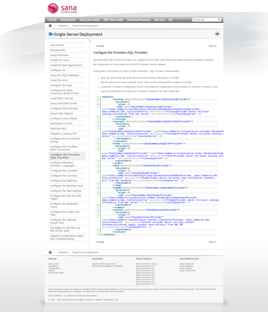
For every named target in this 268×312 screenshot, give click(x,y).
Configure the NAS (61, 85)
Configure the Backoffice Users (64, 205)
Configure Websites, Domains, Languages (62, 164)
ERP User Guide (113, 20)
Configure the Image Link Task (64, 213)
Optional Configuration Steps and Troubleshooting (67, 237)
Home (52, 20)
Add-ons (159, 20)
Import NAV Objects (61, 113)
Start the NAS (58, 128)
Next (211, 46)
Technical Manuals (138, 20)
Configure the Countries (64, 170)
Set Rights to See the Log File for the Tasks (65, 229)
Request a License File (63, 133)
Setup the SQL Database (64, 75)
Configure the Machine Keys (66, 185)
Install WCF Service (61, 98)
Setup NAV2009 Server (63, 103)
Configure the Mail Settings (66, 190)
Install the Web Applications (66, 65)
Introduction (57, 45)
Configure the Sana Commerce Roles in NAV (64, 92)
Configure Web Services (64, 108)
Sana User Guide (90, 20)
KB (170, 20)
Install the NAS (59, 80)
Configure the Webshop (64, 180)
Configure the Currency (63, 175)
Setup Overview (59, 55)
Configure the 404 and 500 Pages (65, 197)
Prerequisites (58, 50)
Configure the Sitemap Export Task (63, 221)
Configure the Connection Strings (65, 140)
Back (101, 46)
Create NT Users (60, 60)
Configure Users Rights (63, 118)
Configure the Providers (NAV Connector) (64, 148)
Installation (68, 20)
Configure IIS (58, 70)
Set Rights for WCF (61, 123)
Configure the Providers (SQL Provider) (65, 156)
